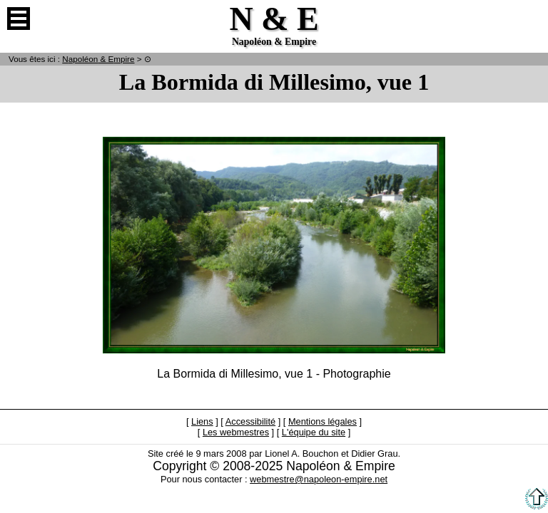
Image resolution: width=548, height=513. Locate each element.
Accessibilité (250, 421)
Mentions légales (322, 421)
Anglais (529, 18)
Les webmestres (236, 432)
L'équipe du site (313, 432)
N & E (98, 58)
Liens (202, 421)
